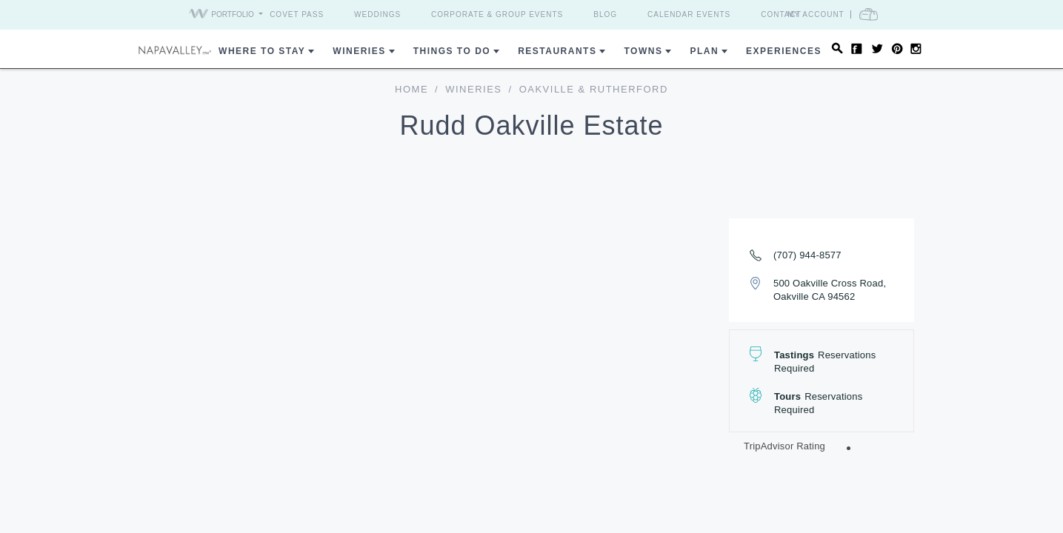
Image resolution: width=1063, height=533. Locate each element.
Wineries (359, 51)
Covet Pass (297, 14)
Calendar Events (688, 14)
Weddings (377, 14)
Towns (643, 51)
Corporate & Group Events (497, 14)
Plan (704, 51)
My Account (843, 14)
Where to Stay (262, 51)
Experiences (784, 51)
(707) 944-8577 (807, 255)
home (411, 89)
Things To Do (451, 51)
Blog (605, 14)
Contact (781, 14)
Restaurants (557, 51)
